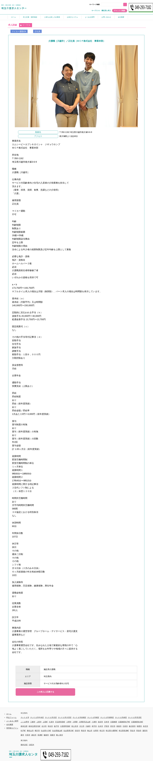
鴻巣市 (52, 735)
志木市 (100, 726)
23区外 (31, 745)
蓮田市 (145, 731)
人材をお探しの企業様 (52, 17)
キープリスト (96, 10)
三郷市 (32, 722)
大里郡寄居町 (65, 726)
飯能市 (46, 735)
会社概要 (121, 17)
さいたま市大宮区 (65, 717)
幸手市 (94, 726)
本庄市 (145, 726)
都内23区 (24, 745)
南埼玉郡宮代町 (34, 726)
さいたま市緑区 (121, 717)
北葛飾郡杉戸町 (124, 722)
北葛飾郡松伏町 (137, 722)
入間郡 (75, 722)
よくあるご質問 (12, 721)
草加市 (138, 731)
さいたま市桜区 (93, 717)
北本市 (106, 722)
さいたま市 (25, 717)
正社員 (37, 31)
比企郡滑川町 (69, 731)
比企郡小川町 (46, 731)
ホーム (13, 17)
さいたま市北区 (51, 717)
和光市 (50, 726)
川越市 (88, 726)
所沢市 (112, 726)
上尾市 (39, 722)
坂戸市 (56, 726)
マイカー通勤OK (19, 31)
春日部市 (132, 726)
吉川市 (44, 726)
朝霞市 (139, 726)
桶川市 (37, 731)
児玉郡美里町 (60, 722)
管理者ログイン (12, 728)
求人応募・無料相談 (30, 17)
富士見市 (74, 726)
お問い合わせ (106, 17)
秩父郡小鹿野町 (112, 731)
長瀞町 (40, 735)
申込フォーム (11, 717)
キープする (25, 25)
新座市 (119, 726)
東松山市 (30, 731)
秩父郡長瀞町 (124, 731)
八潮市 (94, 722)
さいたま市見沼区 (135, 717)
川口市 (81, 726)
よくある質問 (89, 17)
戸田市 (106, 726)
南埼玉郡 (24, 726)
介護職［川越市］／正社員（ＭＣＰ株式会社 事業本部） (76, 41)
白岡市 (95, 731)
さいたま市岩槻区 (79, 717)
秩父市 (102, 731)
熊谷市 (83, 731)
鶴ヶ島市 (59, 735)
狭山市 (89, 731)
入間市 (68, 722)
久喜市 (51, 722)
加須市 (100, 722)
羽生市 (132, 731)
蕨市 (22, 735)
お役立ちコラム (72, 17)
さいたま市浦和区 (107, 717)
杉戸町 (23, 731)
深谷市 (77, 731)
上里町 (45, 722)
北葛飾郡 (113, 722)
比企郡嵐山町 (57, 731)
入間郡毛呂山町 (85, 722)
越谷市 (33, 735)
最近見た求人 (106, 10)
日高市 (125, 726)
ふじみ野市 (25, 722)
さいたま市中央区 (37, 717)
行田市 (27, 735)
